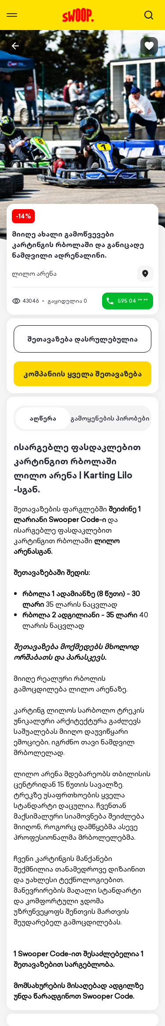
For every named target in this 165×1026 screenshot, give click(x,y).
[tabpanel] (82, 720)
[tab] (42, 418)
